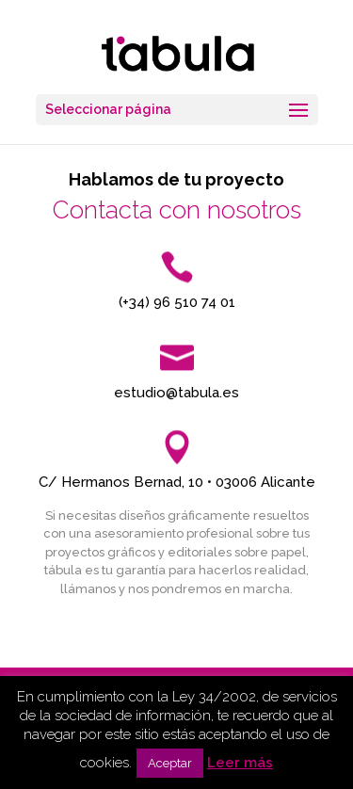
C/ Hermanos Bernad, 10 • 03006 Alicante (177, 482)
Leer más (240, 762)
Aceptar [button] (170, 763)
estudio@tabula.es (176, 392)
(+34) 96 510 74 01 (177, 302)
